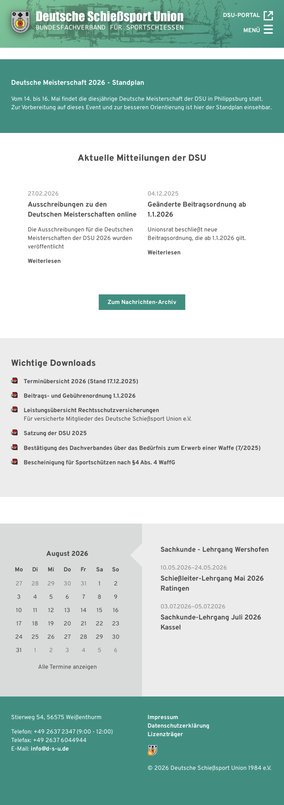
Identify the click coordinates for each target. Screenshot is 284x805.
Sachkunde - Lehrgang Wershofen (214, 549)
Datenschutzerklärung (178, 726)
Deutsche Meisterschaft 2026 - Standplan (77, 83)
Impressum (163, 717)
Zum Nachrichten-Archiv (142, 302)
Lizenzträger (165, 734)
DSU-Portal (248, 15)
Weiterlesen (44, 261)
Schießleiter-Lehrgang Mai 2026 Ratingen (212, 583)
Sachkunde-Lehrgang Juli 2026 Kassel (210, 622)
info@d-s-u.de (50, 749)
